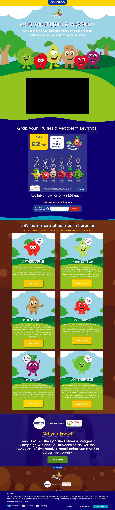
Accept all (100, 506)
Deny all (69, 506)
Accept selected (84, 506)
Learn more (33, 283)
